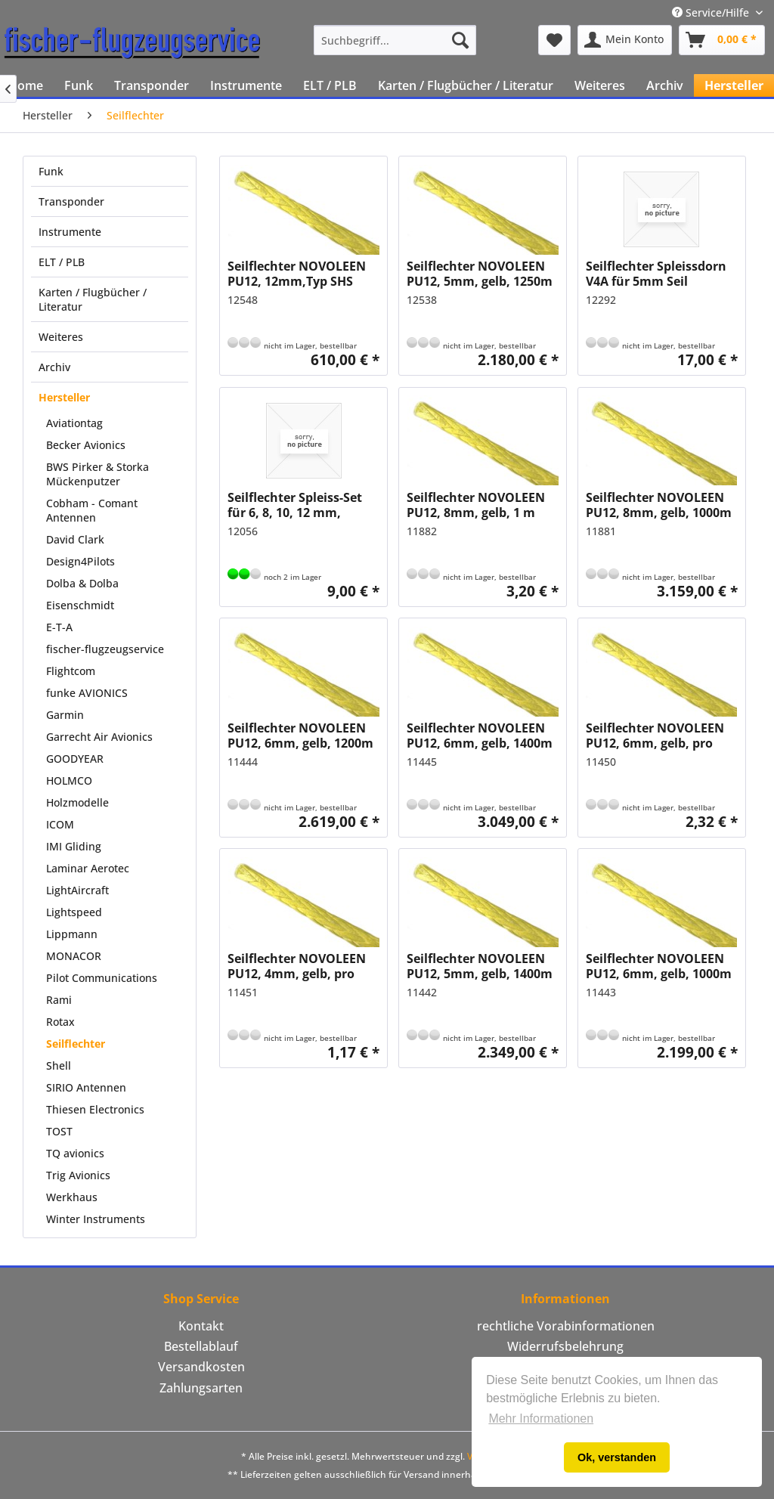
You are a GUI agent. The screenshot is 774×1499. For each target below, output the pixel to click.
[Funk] (79, 85)
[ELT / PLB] (330, 85)
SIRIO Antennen (86, 1087)
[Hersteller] (734, 85)
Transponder (71, 201)
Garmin (65, 715)
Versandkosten (201, 1366)
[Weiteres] (600, 85)
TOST (59, 1131)
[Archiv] (665, 85)
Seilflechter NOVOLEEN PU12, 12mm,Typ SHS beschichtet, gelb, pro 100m (297, 274)
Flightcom (70, 671)
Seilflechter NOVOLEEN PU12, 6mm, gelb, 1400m (480, 735)
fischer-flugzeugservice (105, 649)
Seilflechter (75, 1043)
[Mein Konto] (624, 40)
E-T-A (59, 627)
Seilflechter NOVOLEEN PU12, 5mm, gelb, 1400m (480, 966)
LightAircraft (77, 890)
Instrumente (70, 232)
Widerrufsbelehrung (565, 1346)
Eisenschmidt (80, 605)
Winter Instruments (95, 1219)
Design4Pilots (80, 561)
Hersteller (64, 397)
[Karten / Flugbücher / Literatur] (465, 85)
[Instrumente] (246, 85)
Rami (59, 1000)
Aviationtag (74, 423)
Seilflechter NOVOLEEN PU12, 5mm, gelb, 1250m (480, 274)
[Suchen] (460, 40)
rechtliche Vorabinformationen (566, 1326)
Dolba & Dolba (82, 583)
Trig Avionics (78, 1175)
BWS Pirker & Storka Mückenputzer (97, 474)
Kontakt (201, 1326)
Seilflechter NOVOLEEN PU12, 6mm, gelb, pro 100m (655, 735)
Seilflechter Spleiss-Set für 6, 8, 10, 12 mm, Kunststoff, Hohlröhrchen (295, 505)
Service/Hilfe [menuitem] (712, 12)
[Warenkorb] (722, 40)
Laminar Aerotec (87, 868)
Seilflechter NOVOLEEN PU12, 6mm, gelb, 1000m (659, 966)
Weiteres (61, 337)
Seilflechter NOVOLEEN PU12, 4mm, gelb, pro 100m (297, 966)
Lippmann (72, 934)
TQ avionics (75, 1153)
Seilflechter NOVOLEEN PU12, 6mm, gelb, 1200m (300, 735)
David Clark (75, 539)
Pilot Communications (101, 978)
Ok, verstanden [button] (616, 1457)
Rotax (60, 1021)
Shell (58, 1065)
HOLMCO (69, 780)
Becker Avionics (85, 445)
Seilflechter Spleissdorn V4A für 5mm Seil (656, 274)
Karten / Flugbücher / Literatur (93, 299)
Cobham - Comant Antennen (92, 510)
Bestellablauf (201, 1346)
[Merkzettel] (554, 40)
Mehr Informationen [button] (540, 1418)
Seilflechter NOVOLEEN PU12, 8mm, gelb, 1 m (476, 505)
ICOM (60, 824)
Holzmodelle (77, 802)
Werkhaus (72, 1197)
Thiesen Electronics (95, 1109)
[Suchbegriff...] (395, 40)
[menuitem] (395, 40)
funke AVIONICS (87, 693)
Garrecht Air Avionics (99, 736)
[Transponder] (152, 85)
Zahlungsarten (201, 1388)
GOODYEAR (75, 758)
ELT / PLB (62, 262)
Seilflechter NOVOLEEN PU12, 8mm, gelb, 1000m (659, 505)
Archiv (54, 367)
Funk (51, 171)
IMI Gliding (73, 846)
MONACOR (73, 956)
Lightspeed (74, 912)
